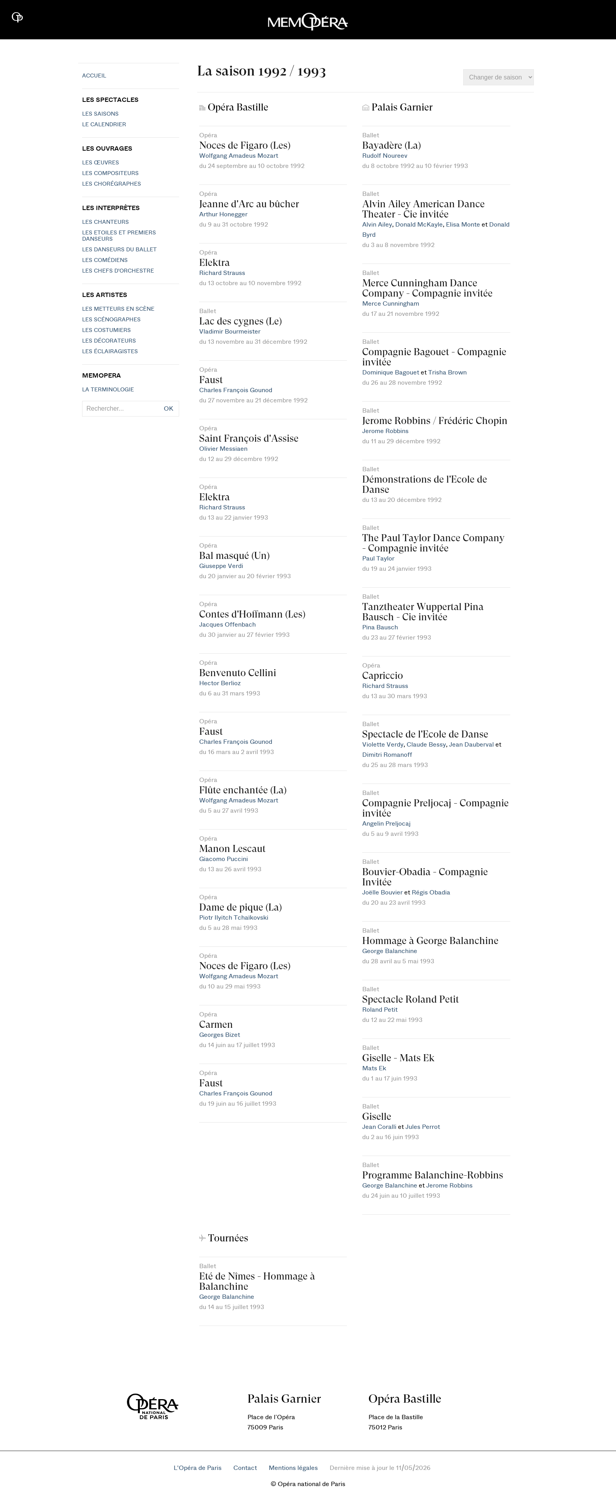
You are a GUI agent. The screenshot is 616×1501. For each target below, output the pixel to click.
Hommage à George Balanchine (430, 940)
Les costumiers (106, 330)
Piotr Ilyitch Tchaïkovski (233, 918)
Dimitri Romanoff (387, 755)
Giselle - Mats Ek (398, 1058)
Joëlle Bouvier (382, 892)
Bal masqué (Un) (234, 555)
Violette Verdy (382, 744)
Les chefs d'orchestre (118, 271)
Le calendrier (104, 124)
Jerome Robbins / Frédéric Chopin (435, 420)
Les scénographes (111, 320)
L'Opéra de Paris (198, 1468)
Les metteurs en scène (118, 309)
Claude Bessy (426, 744)
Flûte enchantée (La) (242, 790)
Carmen (216, 1024)
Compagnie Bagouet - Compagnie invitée (434, 357)
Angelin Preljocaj (386, 824)
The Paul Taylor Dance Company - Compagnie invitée (433, 543)
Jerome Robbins (385, 431)
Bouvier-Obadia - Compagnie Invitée (425, 877)
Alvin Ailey (377, 224)
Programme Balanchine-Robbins (432, 1175)
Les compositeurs (110, 173)
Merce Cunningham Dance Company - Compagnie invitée (427, 288)
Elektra (214, 262)
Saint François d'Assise (249, 438)
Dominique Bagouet (390, 372)
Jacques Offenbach (227, 624)
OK (168, 409)
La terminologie (108, 390)
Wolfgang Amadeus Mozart (238, 156)
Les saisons (100, 114)
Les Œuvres (100, 163)
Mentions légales (293, 1468)
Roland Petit (380, 1010)
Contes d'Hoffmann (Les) (252, 614)
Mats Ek (374, 1068)
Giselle (376, 1116)
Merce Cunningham (390, 304)
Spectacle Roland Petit (410, 999)
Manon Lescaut (232, 848)
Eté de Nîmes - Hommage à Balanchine (257, 1281)
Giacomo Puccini (223, 859)
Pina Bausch (380, 627)
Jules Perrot (422, 1127)
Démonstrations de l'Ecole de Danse (424, 484)
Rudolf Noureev (384, 156)
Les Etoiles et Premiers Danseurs (119, 236)
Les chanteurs (105, 222)
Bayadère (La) (391, 145)
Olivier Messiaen (223, 449)
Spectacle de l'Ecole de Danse (425, 734)
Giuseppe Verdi (221, 566)
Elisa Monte (463, 224)
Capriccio (382, 675)
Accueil (94, 76)
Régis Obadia (431, 892)
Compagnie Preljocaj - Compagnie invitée (435, 808)
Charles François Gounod (235, 390)
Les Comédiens (105, 260)
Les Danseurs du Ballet (119, 250)
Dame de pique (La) (240, 907)
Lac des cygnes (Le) (240, 321)
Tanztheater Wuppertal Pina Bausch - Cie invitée (423, 612)
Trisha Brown (447, 372)
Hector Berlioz (220, 683)
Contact (245, 1468)
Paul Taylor (378, 558)
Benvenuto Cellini (237, 673)
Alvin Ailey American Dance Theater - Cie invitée (423, 209)
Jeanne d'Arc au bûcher (249, 204)
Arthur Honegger (223, 214)
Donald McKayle (419, 224)
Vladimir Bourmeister (229, 331)
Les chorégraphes (111, 184)
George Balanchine (389, 951)
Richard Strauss (222, 273)
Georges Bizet (219, 1035)
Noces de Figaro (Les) (244, 145)
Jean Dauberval (471, 744)
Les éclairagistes (110, 351)
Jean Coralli (379, 1127)
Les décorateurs (109, 341)
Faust (211, 379)
